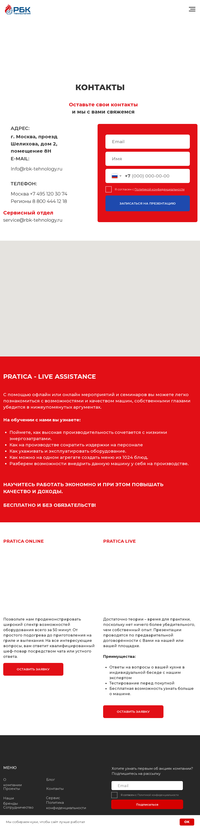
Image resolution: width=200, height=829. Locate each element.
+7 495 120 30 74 (48, 194)
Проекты (11, 789)
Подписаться (147, 804)
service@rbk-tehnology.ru (32, 220)
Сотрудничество (18, 807)
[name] (147, 159)
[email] (147, 142)
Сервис (53, 798)
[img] (25, 750)
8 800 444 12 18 (49, 201)
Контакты (55, 789)
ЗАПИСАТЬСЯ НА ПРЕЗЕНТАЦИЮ (148, 203)
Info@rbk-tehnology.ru (36, 169)
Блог (50, 780)
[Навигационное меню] (192, 9)
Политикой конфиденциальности (160, 189)
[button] (33, 669)
